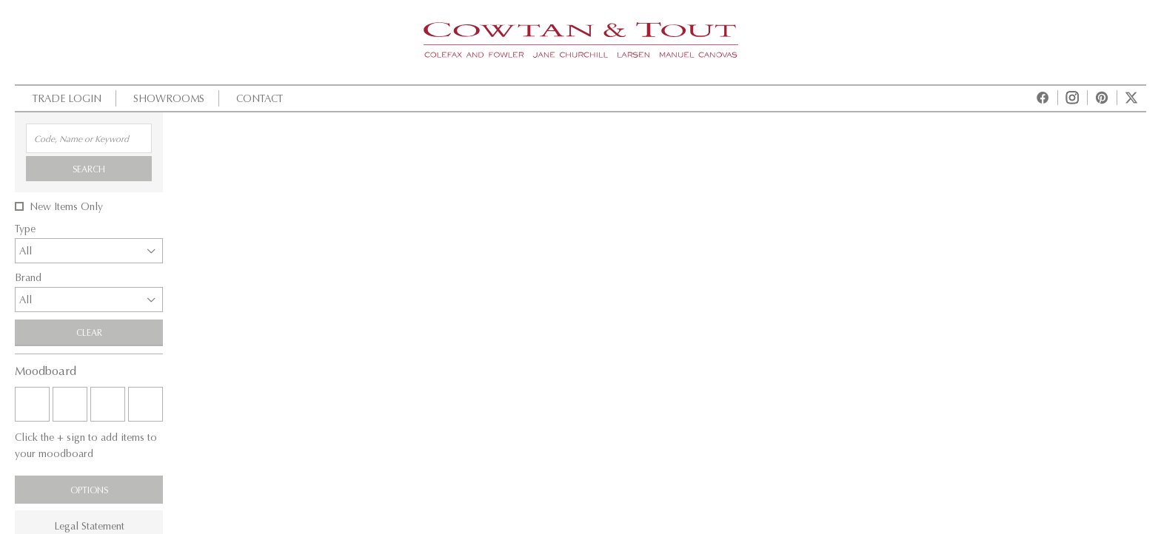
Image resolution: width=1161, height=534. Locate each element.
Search (89, 169)
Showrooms (167, 98)
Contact (257, 98)
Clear (89, 332)
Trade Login (65, 98)
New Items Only (66, 206)
